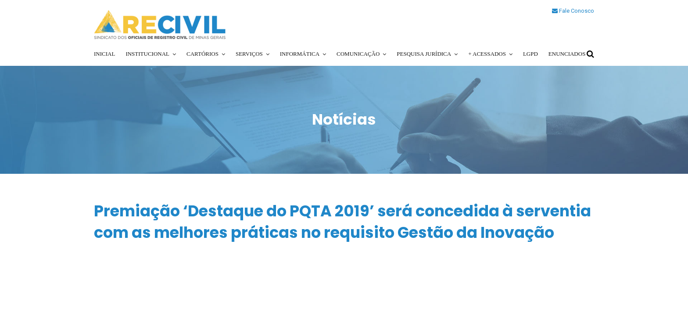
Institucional (147, 53)
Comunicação (358, 53)
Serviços (249, 53)
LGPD (530, 53)
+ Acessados (487, 53)
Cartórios (202, 53)
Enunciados (567, 53)
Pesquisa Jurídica (424, 53)
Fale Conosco (573, 10)
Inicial (104, 53)
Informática (299, 53)
